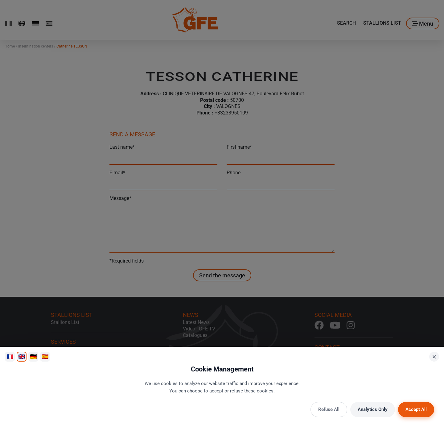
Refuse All (328, 409)
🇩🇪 (33, 356)
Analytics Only (373, 409)
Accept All (416, 409)
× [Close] (434, 356)
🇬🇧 (21, 356)
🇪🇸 (45, 356)
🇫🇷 (9, 356)
